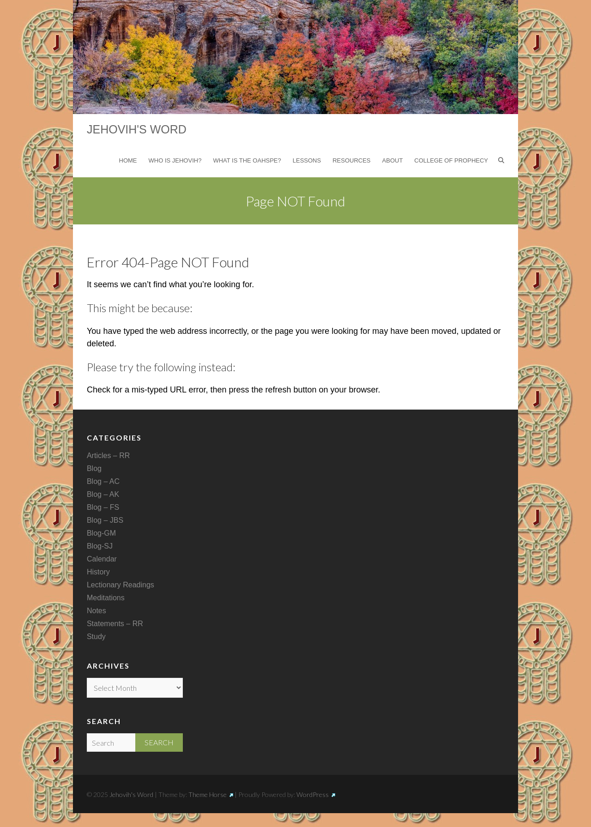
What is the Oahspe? (247, 160)
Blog (94, 468)
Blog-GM (101, 533)
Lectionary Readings (120, 585)
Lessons (307, 160)
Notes (96, 611)
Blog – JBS (105, 520)
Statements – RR (115, 624)
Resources (351, 160)
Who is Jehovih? (175, 160)
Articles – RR (108, 455)
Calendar (102, 559)
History (98, 572)
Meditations (106, 598)
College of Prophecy (451, 160)
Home (128, 160)
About (392, 160)
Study (96, 636)
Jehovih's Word (137, 129)
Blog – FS (103, 507)
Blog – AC (103, 481)
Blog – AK (103, 494)
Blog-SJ (100, 546)
